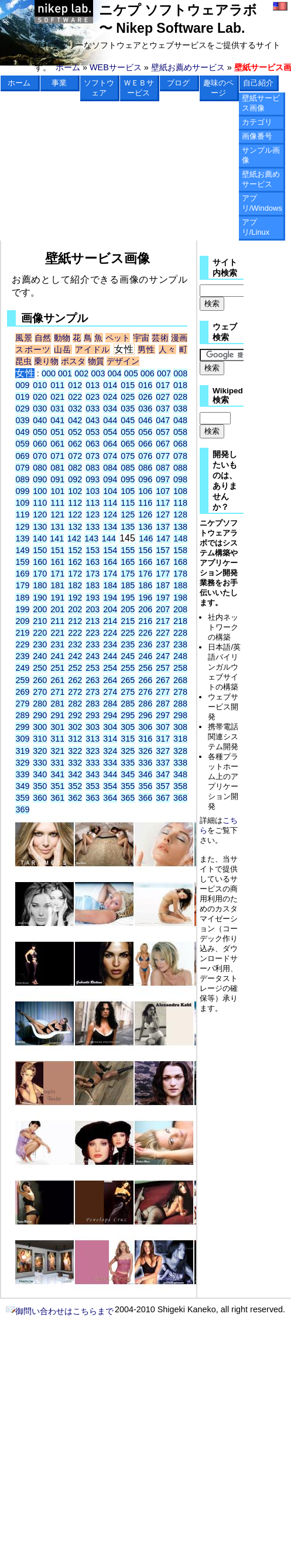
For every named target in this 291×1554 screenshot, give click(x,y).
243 (92, 656)
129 (22, 526)
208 (180, 609)
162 (75, 562)
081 (57, 467)
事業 (59, 82)
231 (57, 644)
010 (40, 385)
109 (22, 502)
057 (163, 432)
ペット (118, 337)
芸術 (160, 337)
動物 (62, 337)
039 (22, 420)
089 (22, 479)
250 (40, 668)
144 (109, 538)
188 (180, 585)
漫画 (179, 337)
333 (92, 762)
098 (180, 479)
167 (163, 562)
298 (180, 715)
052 (75, 432)
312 (75, 738)
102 (75, 491)
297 (163, 715)
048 (180, 420)
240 (40, 656)
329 (22, 762)
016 (145, 385)
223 (92, 632)
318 (180, 738)
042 (75, 420)
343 (92, 774)
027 (163, 397)
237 (163, 644)
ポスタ (73, 361)
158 (180, 550)
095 (128, 479)
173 (92, 573)
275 (128, 692)
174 (110, 573)
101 (57, 491)
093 (92, 479)
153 (92, 550)
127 (163, 514)
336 (145, 762)
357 (163, 786)
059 (22, 443)
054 (110, 432)
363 (92, 797)
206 (145, 609)
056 (145, 432)
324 (110, 751)
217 (163, 621)
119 (22, 514)
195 (128, 597)
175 (128, 573)
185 (128, 585)
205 (128, 609)
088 (180, 467)
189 (22, 597)
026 (145, 397)
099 (22, 491)
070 (40, 456)
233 (92, 644)
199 (22, 609)
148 (180, 538)
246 (145, 656)
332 (75, 762)
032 (75, 408)
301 (57, 727)
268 (180, 680)
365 (128, 797)
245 (128, 656)
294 (110, 715)
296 (145, 715)
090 (40, 479)
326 (145, 751)
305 (128, 727)
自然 (43, 337)
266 (145, 680)
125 (128, 514)
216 (145, 621)
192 (75, 597)
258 (180, 668)
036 (145, 408)
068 (180, 443)
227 (163, 632)
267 (163, 680)
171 (57, 573)
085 (128, 467)
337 (163, 762)
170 (40, 573)
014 (110, 385)
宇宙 (141, 337)
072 (75, 456)
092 (75, 479)
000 (49, 373)
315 (128, 738)
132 (75, 526)
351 (57, 786)
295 (128, 715)
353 (92, 786)
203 (92, 609)
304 (110, 727)
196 (145, 597)
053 (92, 432)
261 (57, 680)
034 (110, 408)
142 (74, 538)
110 (40, 502)
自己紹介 (258, 82)
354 (110, 786)
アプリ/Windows (262, 203)
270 (40, 692)
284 (110, 703)
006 (148, 373)
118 (180, 502)
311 (57, 738)
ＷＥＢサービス (139, 87)
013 (92, 385)
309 (22, 738)
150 (40, 550)
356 (145, 786)
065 (128, 443)
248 (180, 656)
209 (22, 621)
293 (92, 715)
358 (180, 786)
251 (57, 668)
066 (145, 443)
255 (128, 668)
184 (110, 585)
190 (40, 597)
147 (163, 538)
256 (145, 668)
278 (180, 692)
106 (145, 491)
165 (128, 562)
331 (57, 762)
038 (180, 408)
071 (57, 456)
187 (163, 585)
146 (146, 538)
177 (163, 573)
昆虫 (23, 361)
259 (22, 680)
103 (92, 491)
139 (22, 538)
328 (180, 751)
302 (75, 727)
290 (40, 715)
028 (180, 397)
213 (92, 621)
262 (75, 680)
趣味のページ (218, 87)
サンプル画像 (261, 155)
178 (180, 573)
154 (110, 550)
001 (65, 373)
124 (110, 514)
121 (57, 514)
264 (110, 680)
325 (128, 751)
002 (81, 373)
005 (131, 373)
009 (22, 385)
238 (180, 644)
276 (145, 692)
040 (40, 420)
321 (57, 751)
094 (110, 479)
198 (180, 597)
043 (92, 420)
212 (75, 621)
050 (40, 432)
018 (180, 385)
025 (128, 397)
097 (163, 479)
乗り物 (46, 361)
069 (22, 456)
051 (57, 432)
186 (145, 585)
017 (163, 385)
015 (128, 385)
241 (57, 656)
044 (110, 420)
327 (163, 751)
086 (145, 467)
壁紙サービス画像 (261, 103)
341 (57, 774)
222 (75, 632)
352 (75, 786)
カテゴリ (257, 122)
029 (22, 408)
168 (180, 562)
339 (22, 774)
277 (163, 692)
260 (40, 680)
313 (92, 738)
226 (145, 632)
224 (110, 632)
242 (75, 656)
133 (92, 526)
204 (110, 609)
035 (128, 408)
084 (110, 467)
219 (22, 632)
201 (57, 609)
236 (145, 644)
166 (145, 562)
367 (163, 797)
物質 (96, 361)
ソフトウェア (99, 87)
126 (145, 514)
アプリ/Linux (256, 227)
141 (57, 538)
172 (75, 573)
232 (75, 644)
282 (75, 703)
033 (92, 408)
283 (92, 703)
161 (57, 562)
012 (75, 385)
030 (40, 408)
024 (110, 397)
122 (75, 514)
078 (180, 456)
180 (40, 585)
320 (40, 751)
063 (92, 443)
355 (128, 786)
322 (75, 751)
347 (163, 774)
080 (40, 467)
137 (163, 526)
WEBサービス (116, 67)
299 (22, 727)
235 (128, 644)
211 (57, 621)
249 (22, 668)
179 (22, 585)
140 (40, 538)
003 (98, 373)
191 (57, 597)
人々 (167, 349)
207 (163, 609)
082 (75, 467)
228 (180, 632)
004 (115, 373)
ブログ (178, 82)
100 (40, 491)
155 (128, 550)
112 (75, 502)
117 (163, 502)
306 (145, 727)
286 (145, 703)
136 (145, 526)
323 (92, 751)
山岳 (62, 349)
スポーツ (33, 349)
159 (22, 562)
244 (110, 656)
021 (57, 397)
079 (22, 467)
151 (57, 550)
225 (128, 632)
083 (92, 467)
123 (92, 514)
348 (180, 774)
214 (110, 621)
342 (75, 774)
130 (40, 526)
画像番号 (257, 136)
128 (180, 514)
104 (110, 491)
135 (128, 526)
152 (75, 550)
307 (163, 727)
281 (57, 703)
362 (75, 797)
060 (40, 443)
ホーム (68, 67)
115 (128, 502)
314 (110, 738)
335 (128, 762)
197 (163, 597)
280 (40, 703)
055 (128, 432)
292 (75, 715)
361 (57, 797)
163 (92, 562)
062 (75, 443)
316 (145, 738)
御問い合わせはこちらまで (60, 1311)
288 (180, 703)
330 (40, 762)
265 (128, 680)
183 (92, 585)
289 (22, 715)
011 (57, 385)
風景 (23, 337)
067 (163, 443)
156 (145, 550)
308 (180, 727)
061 (57, 443)
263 (92, 680)
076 (145, 456)
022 (75, 397)
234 (110, 644)
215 (128, 621)
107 (163, 491)
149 (22, 550)
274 (110, 692)
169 (22, 573)
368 (180, 797)
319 (22, 751)
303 (92, 727)
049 (22, 432)
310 (40, 738)
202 (75, 609)
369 (22, 809)
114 (110, 502)
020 (40, 397)
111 (57, 502)
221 (57, 632)
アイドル (93, 349)
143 (91, 538)
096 (145, 479)
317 (163, 738)
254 (110, 668)
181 (57, 585)
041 (57, 420)
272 (75, 692)
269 (22, 692)
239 (22, 656)
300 (40, 727)
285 (128, 703)
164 (110, 562)
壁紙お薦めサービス (188, 67)
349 (22, 786)
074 (110, 456)
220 (40, 632)
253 (92, 668)
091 (57, 479)
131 (57, 526)
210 (40, 621)
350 (40, 786)
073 (92, 456)
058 (180, 432)
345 (128, 774)
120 (40, 514)
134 (110, 526)
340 (40, 774)
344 (110, 774)
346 (145, 774)
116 (145, 502)
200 (40, 609)
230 (40, 644)
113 (92, 502)
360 (40, 797)
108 (180, 491)
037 (163, 408)
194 (110, 597)
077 (163, 456)
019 (22, 397)
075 (128, 456)
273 (92, 692)
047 (163, 420)
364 (110, 797)
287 (163, 703)
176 (145, 573)
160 (40, 562)
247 (163, 656)
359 (22, 797)
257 (163, 668)
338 (180, 762)
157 (163, 550)
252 (75, 668)
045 (128, 420)
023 (92, 397)
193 (92, 597)
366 (145, 797)
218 (180, 621)
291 (57, 715)
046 (145, 420)
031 (57, 408)
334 (110, 762)
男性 (146, 349)
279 (22, 703)
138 (180, 526)
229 (22, 644)
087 (163, 467)
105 (128, 491)
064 (110, 443)
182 (75, 585)
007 (164, 373)
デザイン (123, 361)
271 (57, 692)
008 (180, 373)
